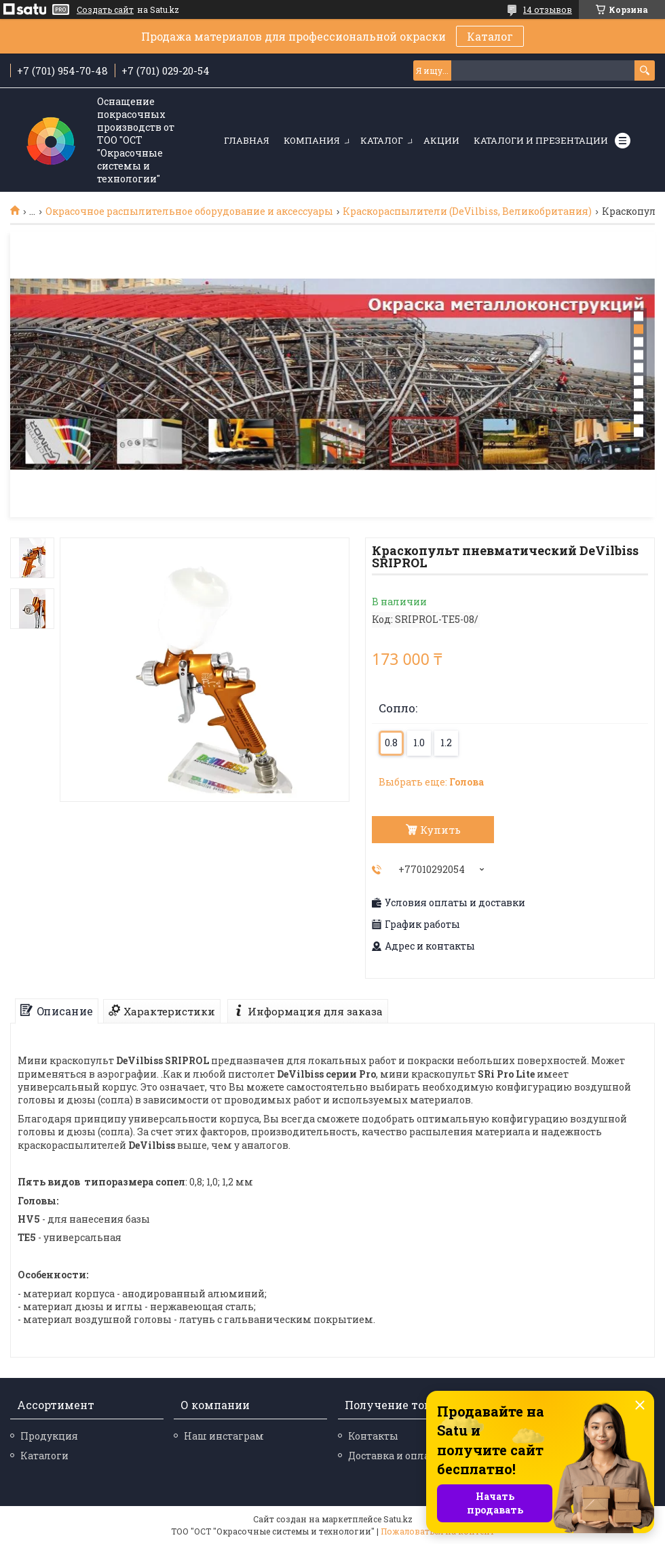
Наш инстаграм (224, 1435)
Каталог (490, 36)
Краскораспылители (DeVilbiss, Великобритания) (467, 211)
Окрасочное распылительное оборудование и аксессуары (189, 211)
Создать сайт (105, 9)
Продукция (49, 1435)
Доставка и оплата (394, 1455)
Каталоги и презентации (541, 140)
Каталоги (44, 1455)
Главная (246, 140)
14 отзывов (547, 9)
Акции (441, 140)
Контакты (373, 1435)
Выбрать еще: (431, 781)
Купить (440, 829)
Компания (312, 140)
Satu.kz (398, 1518)
